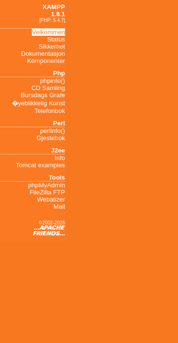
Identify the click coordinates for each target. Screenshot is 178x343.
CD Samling (48, 87)
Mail (59, 206)
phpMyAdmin (46, 185)
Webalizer (51, 199)
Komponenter (46, 60)
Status (56, 39)
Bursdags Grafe (43, 95)
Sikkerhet (51, 46)
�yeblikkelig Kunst (38, 103)
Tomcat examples (40, 165)
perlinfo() (52, 130)
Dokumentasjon (43, 53)
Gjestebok (51, 137)
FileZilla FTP (47, 192)
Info (60, 157)
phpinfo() (52, 80)
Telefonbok (50, 110)
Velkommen (48, 32)
